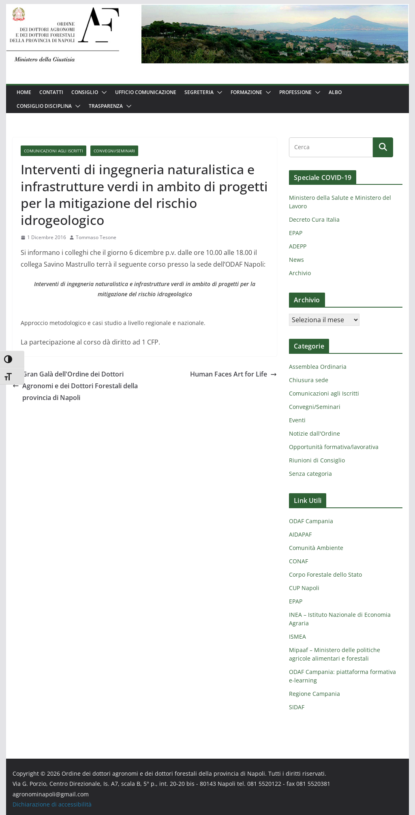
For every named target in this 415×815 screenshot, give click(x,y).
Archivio (300, 273)
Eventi (297, 420)
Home (24, 92)
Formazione (246, 92)
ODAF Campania (311, 521)
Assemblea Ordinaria (318, 366)
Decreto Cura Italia (314, 219)
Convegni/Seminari (114, 151)
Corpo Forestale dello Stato (325, 574)
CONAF (298, 561)
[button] (102, 92)
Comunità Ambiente (316, 548)
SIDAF (296, 707)
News (296, 259)
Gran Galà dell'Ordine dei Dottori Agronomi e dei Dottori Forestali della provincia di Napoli (75, 386)
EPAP (295, 233)
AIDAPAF (300, 534)
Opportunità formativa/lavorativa (334, 447)
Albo (335, 92)
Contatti (51, 92)
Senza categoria (310, 473)
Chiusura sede (308, 380)
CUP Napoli (304, 588)
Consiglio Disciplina (44, 106)
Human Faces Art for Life (233, 374)
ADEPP (297, 246)
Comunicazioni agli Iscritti (53, 151)
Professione (295, 92)
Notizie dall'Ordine (314, 433)
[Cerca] (383, 147)
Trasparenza (106, 106)
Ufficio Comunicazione (145, 92)
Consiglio (84, 92)
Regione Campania (314, 693)
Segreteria (199, 92)
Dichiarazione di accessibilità (52, 804)
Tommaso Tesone (96, 237)
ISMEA (297, 636)
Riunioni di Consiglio (317, 460)
